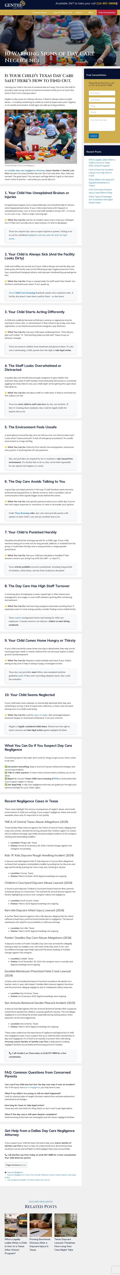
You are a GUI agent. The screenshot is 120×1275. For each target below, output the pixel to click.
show (23, 1165)
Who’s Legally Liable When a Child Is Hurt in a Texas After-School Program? (16, 1246)
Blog (90, 12)
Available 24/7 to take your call (85, 3)
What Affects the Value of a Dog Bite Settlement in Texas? (101, 182)
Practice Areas (42, 12)
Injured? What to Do (62, 12)
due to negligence (32, 1087)
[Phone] (102, 112)
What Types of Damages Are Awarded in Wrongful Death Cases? (101, 199)
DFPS (55, 778)
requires (18, 617)
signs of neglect (41, 715)
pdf (20, 675)
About (81, 12)
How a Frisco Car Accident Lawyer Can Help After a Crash (101, 172)
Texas (22, 293)
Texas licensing (22, 513)
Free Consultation (107, 12)
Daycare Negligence (15, 1172)
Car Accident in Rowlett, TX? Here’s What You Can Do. (28, 1180)
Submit (93, 136)
